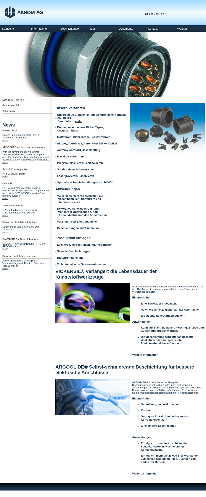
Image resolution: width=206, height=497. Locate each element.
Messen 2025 (9, 130)
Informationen (39, 28)
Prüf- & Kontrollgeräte (14, 169)
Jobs (92, 28)
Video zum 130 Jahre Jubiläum (19, 222)
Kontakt (153, 28)
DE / (147, 14)
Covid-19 (7, 183)
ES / (163, 14)
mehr (5, 140)
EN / (158, 14)
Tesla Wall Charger (13, 205)
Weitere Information (145, 354)
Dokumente (126, 28)
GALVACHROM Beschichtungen (20, 239)
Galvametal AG (10, 105)
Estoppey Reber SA (13, 99)
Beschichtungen (70, 28)
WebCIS (182, 28)
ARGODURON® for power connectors (23, 147)
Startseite (8, 28)
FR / (152, 14)
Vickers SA (8, 111)
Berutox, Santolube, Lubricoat (19, 256)
